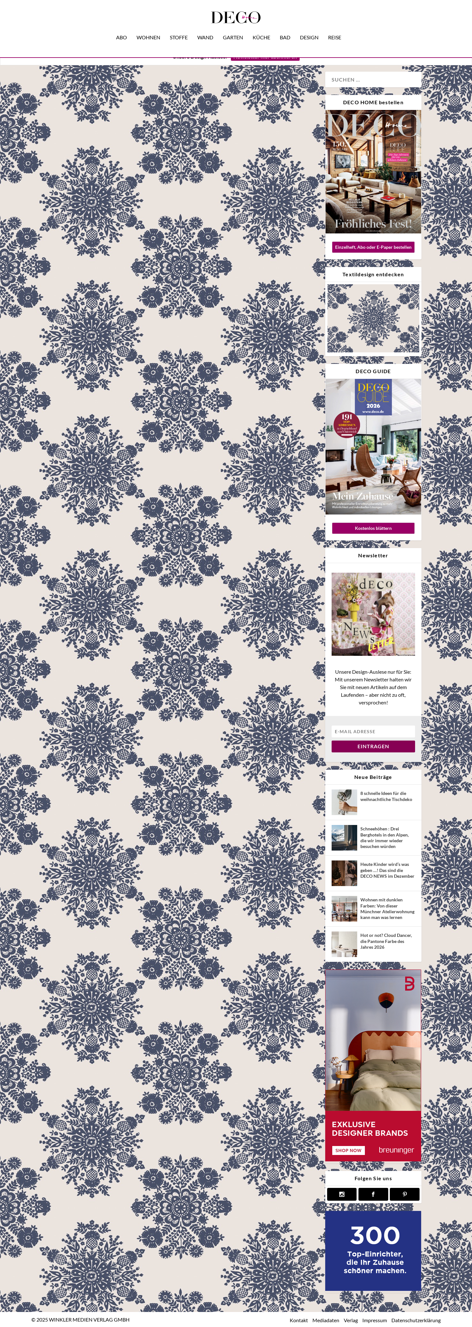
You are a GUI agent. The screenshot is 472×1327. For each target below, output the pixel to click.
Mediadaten (325, 1320)
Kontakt (299, 1320)
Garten (233, 28)
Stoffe (179, 28)
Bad (285, 28)
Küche (261, 28)
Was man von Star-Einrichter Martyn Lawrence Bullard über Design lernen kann (109, 268)
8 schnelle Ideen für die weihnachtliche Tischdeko (386, 796)
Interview (85, 343)
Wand (205, 28)
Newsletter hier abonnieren (265, 56)
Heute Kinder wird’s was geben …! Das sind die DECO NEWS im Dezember (387, 869)
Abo (121, 28)
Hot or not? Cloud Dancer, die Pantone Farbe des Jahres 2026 (386, 940)
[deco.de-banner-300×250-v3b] (373, 1289)
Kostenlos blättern (373, 527)
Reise (334, 28)
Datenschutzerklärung (416, 1320)
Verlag (351, 1320)
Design (309, 28)
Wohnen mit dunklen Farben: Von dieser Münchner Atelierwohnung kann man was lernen (387, 908)
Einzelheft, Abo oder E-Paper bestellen (373, 247)
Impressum (374, 1320)
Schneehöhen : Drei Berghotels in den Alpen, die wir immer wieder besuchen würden (384, 837)
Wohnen (148, 28)
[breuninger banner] (373, 1159)
